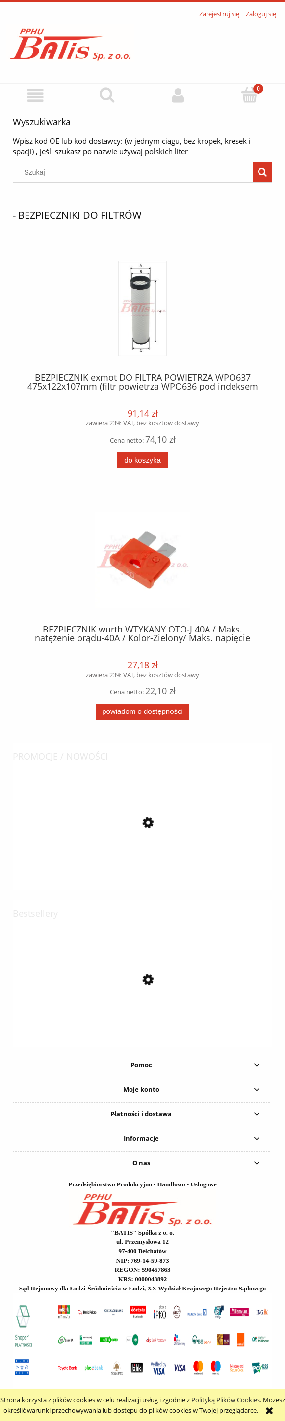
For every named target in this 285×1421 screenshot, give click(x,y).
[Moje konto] (178, 95)
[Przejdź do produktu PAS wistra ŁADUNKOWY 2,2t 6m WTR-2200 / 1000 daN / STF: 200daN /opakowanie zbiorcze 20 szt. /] (142, 867)
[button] (35, 95)
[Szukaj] (106, 94)
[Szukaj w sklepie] (135, 172)
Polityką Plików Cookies (225, 1399)
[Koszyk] (249, 94)
